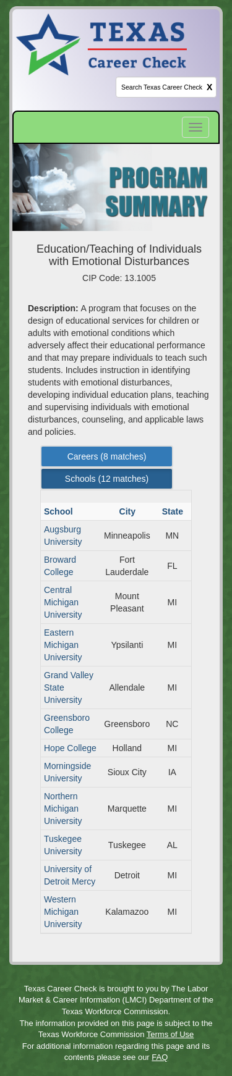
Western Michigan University (63, 911)
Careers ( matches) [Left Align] (107, 456)
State (174, 511)
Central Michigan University (63, 602)
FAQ (160, 1057)
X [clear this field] (209, 87)
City (128, 511)
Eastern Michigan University (63, 645)
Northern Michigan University (63, 808)
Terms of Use (170, 1034)
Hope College (70, 748)
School (59, 511)
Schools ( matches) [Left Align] (106, 479)
